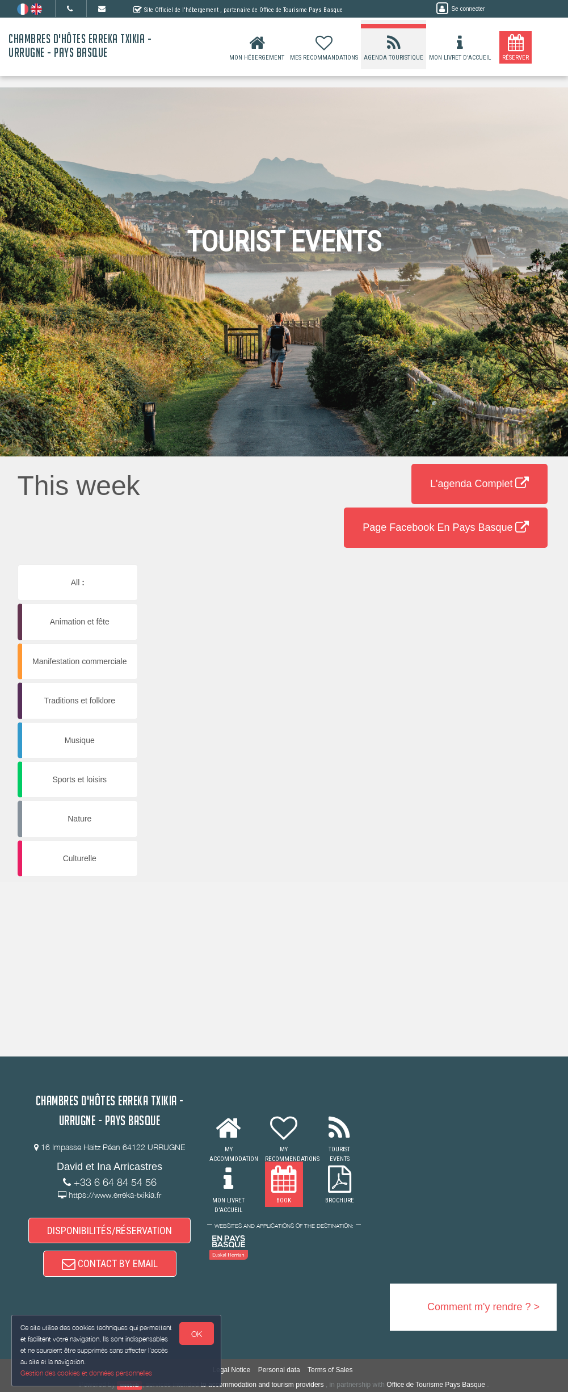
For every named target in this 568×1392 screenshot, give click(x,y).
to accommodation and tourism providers (262, 1385)
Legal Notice (232, 1370)
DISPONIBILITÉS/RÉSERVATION (109, 1230)
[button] (353, 589)
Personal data (279, 1370)
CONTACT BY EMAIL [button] (110, 1263)
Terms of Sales (330, 1370)
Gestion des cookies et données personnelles (86, 1373)
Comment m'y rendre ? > (483, 1307)
